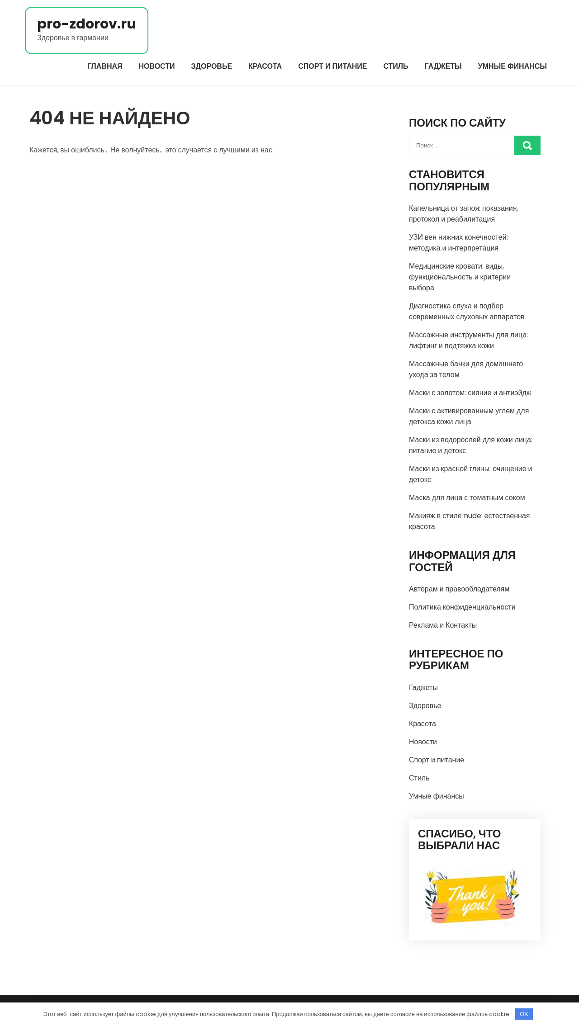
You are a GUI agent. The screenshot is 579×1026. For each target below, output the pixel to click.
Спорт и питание (332, 66)
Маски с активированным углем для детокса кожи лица (469, 416)
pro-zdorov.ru (86, 24)
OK (524, 1014)
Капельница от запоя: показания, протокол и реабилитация (463, 213)
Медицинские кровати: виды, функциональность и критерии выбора (460, 277)
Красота (265, 66)
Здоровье (212, 66)
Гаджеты (443, 66)
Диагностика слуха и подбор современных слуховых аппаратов (467, 311)
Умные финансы (512, 66)
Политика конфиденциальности (462, 607)
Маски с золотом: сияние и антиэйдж (470, 393)
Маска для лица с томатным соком (467, 497)
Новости (157, 66)
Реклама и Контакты (443, 625)
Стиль (395, 66)
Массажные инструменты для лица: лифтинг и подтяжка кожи (468, 340)
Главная (105, 66)
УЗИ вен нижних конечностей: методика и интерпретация (458, 242)
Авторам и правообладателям (459, 589)
